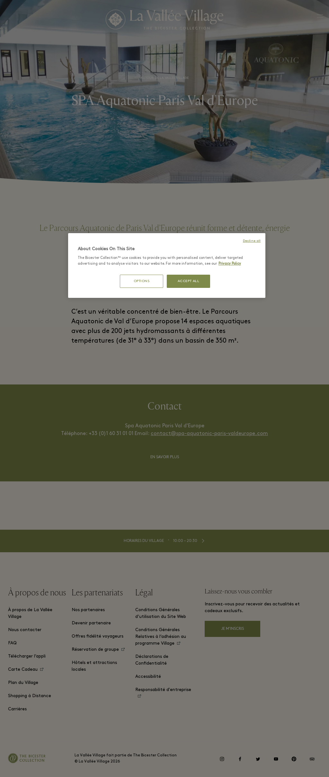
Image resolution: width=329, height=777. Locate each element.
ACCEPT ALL (189, 281)
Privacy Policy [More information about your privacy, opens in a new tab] (229, 264)
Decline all (252, 241)
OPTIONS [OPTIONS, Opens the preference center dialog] (142, 281)
